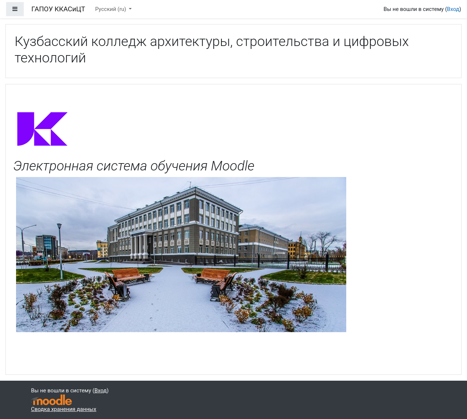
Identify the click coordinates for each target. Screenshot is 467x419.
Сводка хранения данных (63, 409)
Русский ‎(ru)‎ (111, 9)
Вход (453, 9)
